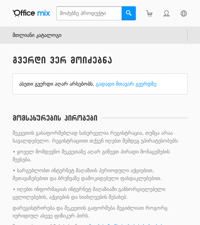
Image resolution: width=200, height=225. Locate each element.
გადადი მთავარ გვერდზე (126, 84)
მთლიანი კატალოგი (37, 35)
